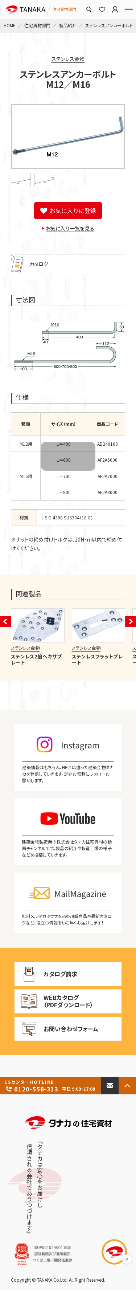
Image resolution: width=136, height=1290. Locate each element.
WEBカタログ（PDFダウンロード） (54, 1001)
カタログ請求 (55, 974)
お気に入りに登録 (73, 210)
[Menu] (128, 9)
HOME (10, 25)
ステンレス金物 (68, 58)
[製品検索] (88, 9)
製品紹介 (68, 25)
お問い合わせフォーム (56, 1029)
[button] (21, 180)
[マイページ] (114, 9)
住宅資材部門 (37, 25)
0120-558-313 (50, 1086)
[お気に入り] (101, 9)
